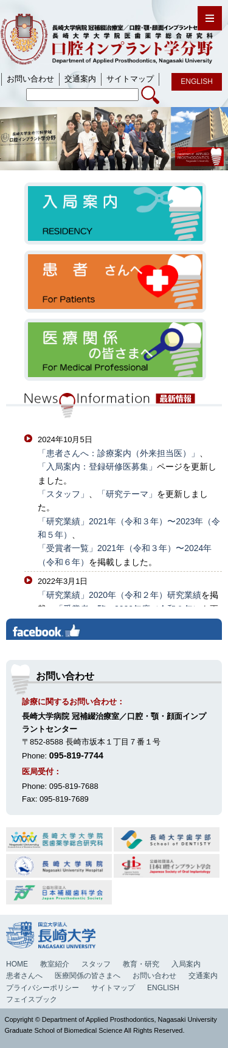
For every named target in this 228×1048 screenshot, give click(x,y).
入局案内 (186, 964)
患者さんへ (24, 975)
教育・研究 (141, 964)
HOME (17, 964)
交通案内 (203, 975)
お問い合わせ (154, 975)
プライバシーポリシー (42, 988)
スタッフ (96, 964)
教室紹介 (54, 964)
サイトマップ (113, 988)
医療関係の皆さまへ (87, 975)
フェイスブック (31, 999)
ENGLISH (163, 988)
